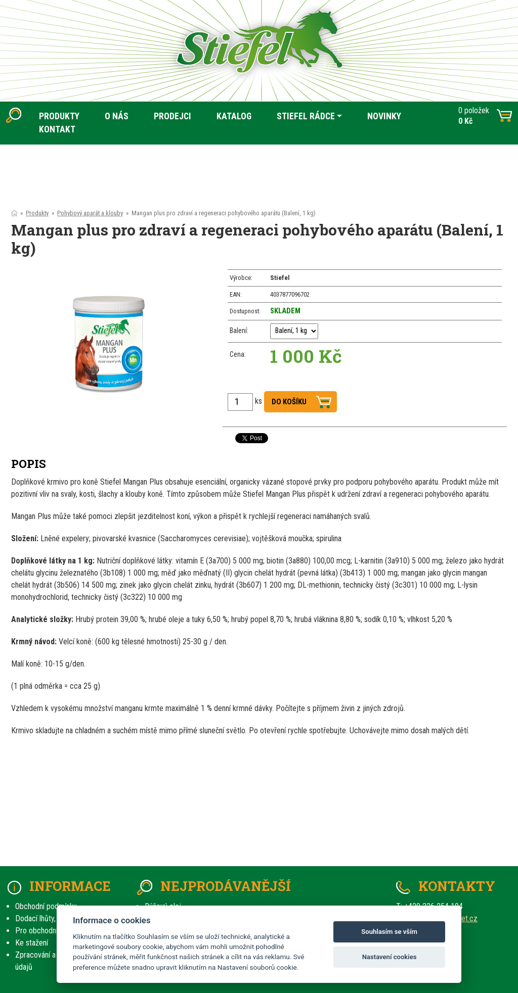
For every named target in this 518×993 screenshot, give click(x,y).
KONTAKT (57, 129)
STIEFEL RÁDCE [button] (306, 116)
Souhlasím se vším (389, 931)
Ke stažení (31, 943)
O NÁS (116, 116)
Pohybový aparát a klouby (90, 213)
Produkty (37, 213)
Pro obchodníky (40, 930)
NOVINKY (384, 116)
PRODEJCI (172, 116)
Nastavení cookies (389, 957)
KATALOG (234, 116)
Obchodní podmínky (46, 906)
